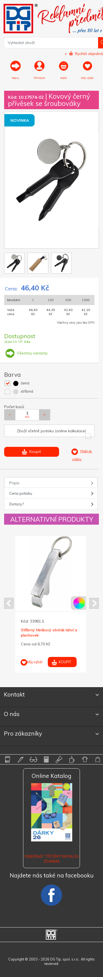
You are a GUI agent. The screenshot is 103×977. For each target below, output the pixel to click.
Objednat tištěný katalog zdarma (51, 859)
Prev (9, 603)
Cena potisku (20, 493)
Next (94, 603)
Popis (14, 482)
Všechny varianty (26, 353)
